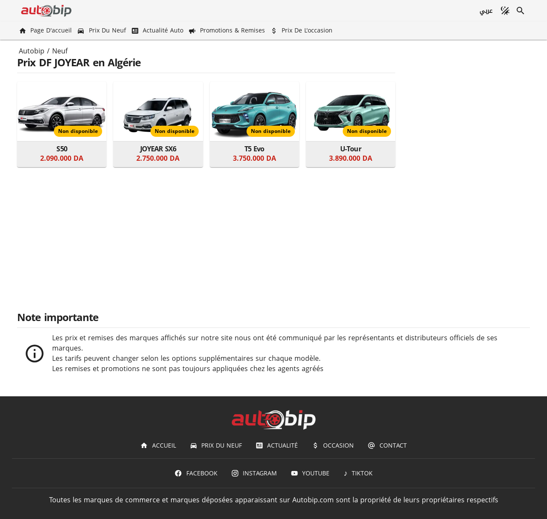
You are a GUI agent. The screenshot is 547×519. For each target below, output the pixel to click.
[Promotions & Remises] (227, 30)
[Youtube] (310, 473)
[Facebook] (196, 473)
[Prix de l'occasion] (302, 30)
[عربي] (486, 10)
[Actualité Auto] (158, 30)
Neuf (60, 51)
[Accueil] (157, 445)
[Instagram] (254, 473)
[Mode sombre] (505, 10)
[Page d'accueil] (46, 30)
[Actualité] (277, 445)
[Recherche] (520, 10)
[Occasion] (333, 445)
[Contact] (387, 445)
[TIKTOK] (357, 473)
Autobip (31, 51)
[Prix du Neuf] (102, 30)
